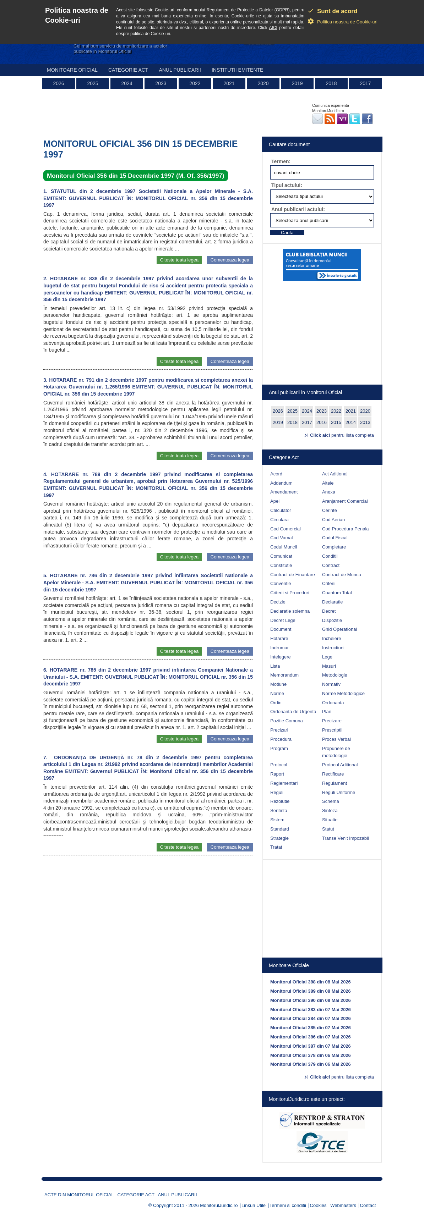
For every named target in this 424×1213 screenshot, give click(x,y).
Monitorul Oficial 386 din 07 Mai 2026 (310, 1037)
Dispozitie (332, 620)
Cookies (318, 1205)
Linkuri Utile (253, 1205)
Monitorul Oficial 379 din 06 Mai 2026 (310, 1064)
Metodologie (334, 675)
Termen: (280, 161)
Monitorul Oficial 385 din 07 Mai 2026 (310, 1027)
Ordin (276, 702)
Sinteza (329, 810)
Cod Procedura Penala (345, 528)
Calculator (280, 510)
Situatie (329, 819)
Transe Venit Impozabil (345, 838)
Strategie (279, 838)
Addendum (281, 483)
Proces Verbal (336, 739)
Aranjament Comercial (345, 501)
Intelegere (280, 657)
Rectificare (333, 774)
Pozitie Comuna (286, 720)
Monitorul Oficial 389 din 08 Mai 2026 (310, 991)
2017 (365, 83)
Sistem (277, 819)
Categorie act (128, 70)
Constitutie (281, 565)
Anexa (328, 492)
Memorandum (284, 675)
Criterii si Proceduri (289, 592)
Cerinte (329, 510)
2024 (126, 83)
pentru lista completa (342, 435)
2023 (160, 83)
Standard (279, 829)
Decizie (278, 602)
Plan (326, 711)
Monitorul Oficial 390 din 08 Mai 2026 (310, 1000)
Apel (274, 501)
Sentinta (278, 810)
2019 (297, 83)
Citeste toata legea (179, 260)
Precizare (332, 720)
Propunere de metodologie (336, 752)
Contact (368, 1205)
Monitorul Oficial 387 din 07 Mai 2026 (310, 1046)
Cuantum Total (337, 592)
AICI (273, 27)
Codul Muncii (283, 547)
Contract (330, 565)
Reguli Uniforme (338, 792)
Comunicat (281, 556)
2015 (336, 422)
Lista (275, 666)
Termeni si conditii (288, 1205)
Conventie (280, 583)
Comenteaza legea (230, 260)
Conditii (329, 556)
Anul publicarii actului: (298, 209)
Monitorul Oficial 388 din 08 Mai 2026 (310, 982)
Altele (328, 483)
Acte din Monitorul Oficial (79, 1194)
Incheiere (331, 638)
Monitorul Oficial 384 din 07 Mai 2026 (310, 1018)
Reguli (276, 792)
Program (279, 748)
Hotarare (279, 638)
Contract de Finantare (292, 574)
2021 (228, 83)
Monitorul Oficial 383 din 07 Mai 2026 (310, 1009)
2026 (58, 83)
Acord (276, 473)
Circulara (279, 519)
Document (280, 629)
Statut (328, 829)
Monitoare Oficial (72, 70)
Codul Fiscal (335, 537)
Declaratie (332, 602)
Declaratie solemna (290, 611)
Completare (334, 547)
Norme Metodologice (343, 693)
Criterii (329, 583)
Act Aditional (335, 473)
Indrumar (279, 647)
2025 (92, 83)
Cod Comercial (285, 528)
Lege (327, 657)
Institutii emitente (237, 70)
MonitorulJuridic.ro (219, 1205)
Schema (330, 801)
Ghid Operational (339, 629)
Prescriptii (332, 730)
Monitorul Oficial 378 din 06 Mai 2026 (310, 1055)
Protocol (278, 764)
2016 (321, 422)
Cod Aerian (333, 519)
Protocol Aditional (340, 764)
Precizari (279, 730)
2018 (331, 83)
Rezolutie (279, 801)
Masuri (329, 666)
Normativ (331, 684)
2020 (262, 83)
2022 (194, 83)
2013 (365, 422)
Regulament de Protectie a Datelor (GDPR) (248, 9)
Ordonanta (333, 702)
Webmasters (343, 1205)
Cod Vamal (281, 537)
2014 (351, 422)
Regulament (334, 783)
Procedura (281, 739)
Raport (277, 774)
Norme (277, 693)
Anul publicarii (180, 70)
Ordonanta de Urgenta (293, 711)
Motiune (278, 684)
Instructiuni (333, 647)
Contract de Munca (341, 574)
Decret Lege (282, 620)
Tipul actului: (286, 185)
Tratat (276, 847)
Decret (329, 611)
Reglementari (284, 783)
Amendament (284, 492)
